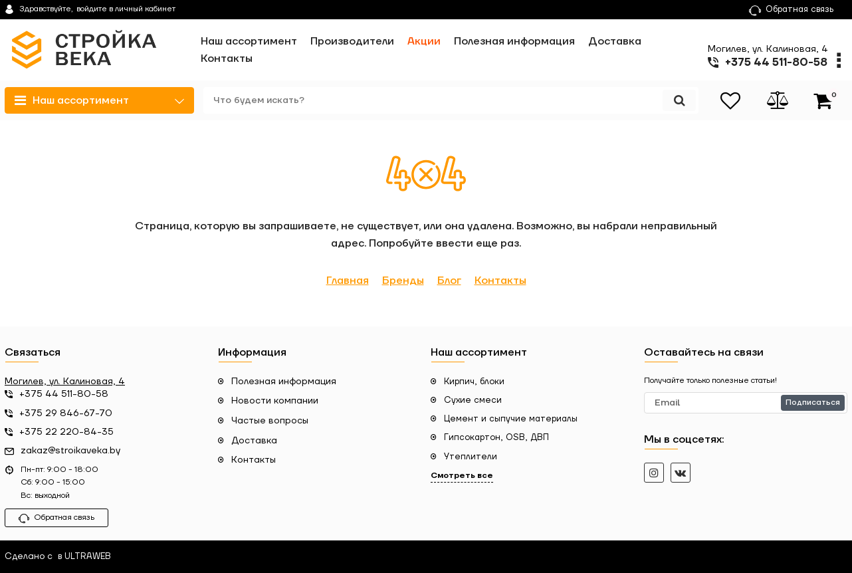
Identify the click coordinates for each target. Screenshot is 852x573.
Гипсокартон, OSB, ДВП (496, 437)
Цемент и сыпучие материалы (511, 418)
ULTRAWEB (87, 556)
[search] (450, 100)
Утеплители (470, 456)
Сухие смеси (473, 400)
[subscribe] (746, 402)
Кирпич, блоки (474, 381)
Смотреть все (462, 476)
